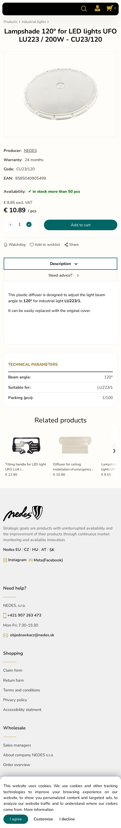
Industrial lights (34, 22)
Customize (43, 819)
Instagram (17, 559)
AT (43, 549)
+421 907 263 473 (24, 615)
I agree (16, 819)
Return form (13, 680)
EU (18, 549)
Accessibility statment (22, 709)
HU (35, 549)
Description (60, 263)
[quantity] (19, 224)
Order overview (16, 764)
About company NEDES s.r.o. (28, 755)
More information (38, 809)
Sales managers (17, 745)
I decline (67, 819)
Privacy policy (15, 699)
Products (10, 22)
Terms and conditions (21, 690)
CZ (26, 549)
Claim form (12, 670)
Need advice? (60, 275)
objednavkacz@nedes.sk (32, 635)
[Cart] (110, 8)
